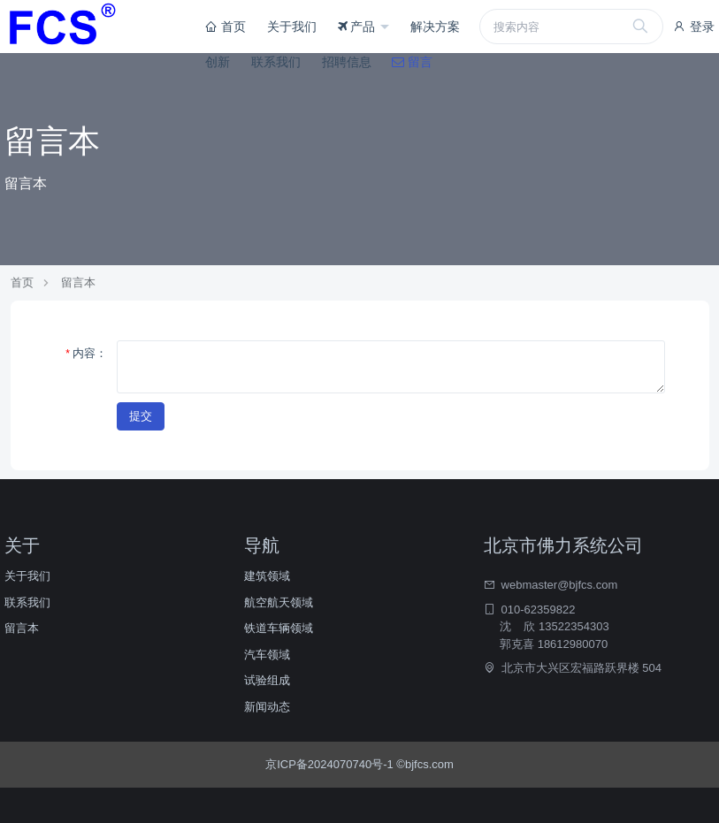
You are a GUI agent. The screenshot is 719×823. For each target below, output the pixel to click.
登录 (693, 26)
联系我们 (276, 62)
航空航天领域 (278, 602)
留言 (412, 62)
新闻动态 (267, 706)
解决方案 (435, 26)
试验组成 (267, 680)
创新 (217, 62)
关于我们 (292, 26)
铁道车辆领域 (278, 628)
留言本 (78, 282)
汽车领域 (267, 654)
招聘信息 (346, 62)
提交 (140, 416)
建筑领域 (267, 576)
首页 (225, 26)
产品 (358, 26)
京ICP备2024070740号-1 (330, 764)
